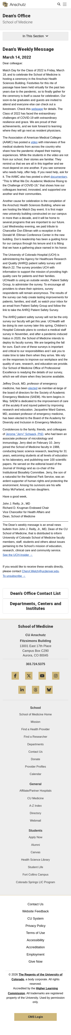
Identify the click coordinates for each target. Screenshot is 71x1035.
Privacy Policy (35, 926)
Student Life (35, 867)
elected (32, 388)
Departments (35, 744)
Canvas (35, 852)
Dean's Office (17, 15)
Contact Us (35, 751)
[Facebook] (15, 680)
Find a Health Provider (35, 729)
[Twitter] (28, 680)
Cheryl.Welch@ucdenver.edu (40, 571)
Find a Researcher (35, 736)
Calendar (35, 774)
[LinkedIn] (22, 695)
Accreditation (35, 947)
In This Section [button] (35, 36)
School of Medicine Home (35, 714)
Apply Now (35, 837)
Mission (35, 721)
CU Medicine (35, 798)
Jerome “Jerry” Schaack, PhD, (25, 434)
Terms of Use (35, 933)
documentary (58, 176)
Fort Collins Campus (36, 874)
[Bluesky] (49, 695)
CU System (35, 918)
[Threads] (35, 695)
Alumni (35, 844)
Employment (35, 954)
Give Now (35, 961)
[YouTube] (42, 680)
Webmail (35, 820)
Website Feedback (35, 911)
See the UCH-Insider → (18, 554)
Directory (35, 813)
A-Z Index (35, 805)
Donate (35, 759)
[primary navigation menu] (64, 4)
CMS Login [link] (35, 1017)
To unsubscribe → (14, 575)
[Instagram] (55, 680)
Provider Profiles (35, 766)
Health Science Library (35, 859)
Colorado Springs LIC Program (35, 882)
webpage (37, 108)
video (34, 142)
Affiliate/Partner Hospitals (35, 790)
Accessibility (35, 940)
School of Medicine (18, 22)
